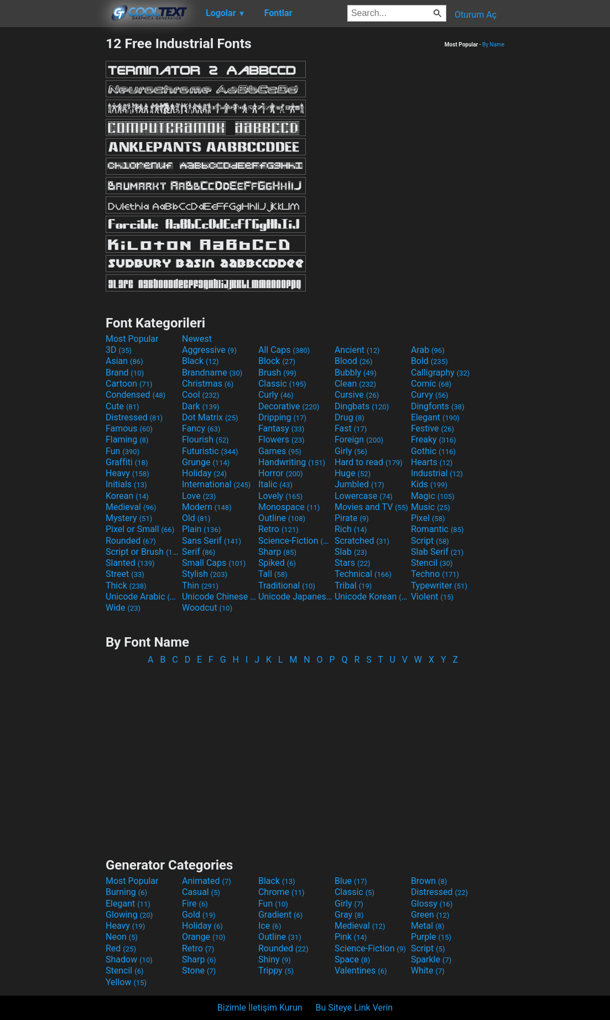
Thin (200, 585)
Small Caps (214, 563)
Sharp (277, 552)
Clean (355, 383)
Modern (207, 507)
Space (352, 959)
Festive (432, 428)
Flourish (205, 439)
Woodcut (207, 607)
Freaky (433, 439)
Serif (198, 552)
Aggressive (209, 350)
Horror (280, 473)
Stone (199, 970)
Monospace (289, 507)
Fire (195, 903)
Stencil (432, 563)
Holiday (204, 473)
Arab (428, 350)
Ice (269, 925)
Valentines (361, 970)
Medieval (131, 507)
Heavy (127, 473)
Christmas (207, 383)
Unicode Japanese (295, 596)
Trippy (276, 970)
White (428, 970)
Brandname (212, 372)
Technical (363, 574)
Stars (353, 563)
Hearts (431, 462)
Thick (126, 585)
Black (200, 361)
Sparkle (431, 959)
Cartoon (129, 383)
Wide (123, 607)
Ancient (357, 350)
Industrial (437, 473)
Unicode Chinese (219, 596)
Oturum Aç (476, 14)
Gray (349, 914)
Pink (351, 936)
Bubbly (356, 372)
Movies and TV (371, 507)
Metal (428, 925)
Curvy (430, 394)
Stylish (204, 574)
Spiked (277, 563)
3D (119, 350)
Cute (122, 406)
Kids (429, 484)
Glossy (432, 903)
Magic (433, 496)
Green (430, 914)
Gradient (280, 914)
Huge (353, 473)
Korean (127, 496)
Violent (432, 596)
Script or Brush (143, 552)
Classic (282, 383)
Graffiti (127, 462)
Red (121, 948)
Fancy (201, 428)
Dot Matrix (210, 417)
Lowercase (364, 496)
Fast (351, 428)
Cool (200, 394)
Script (430, 540)
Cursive (357, 394)
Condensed (135, 394)
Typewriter (439, 585)
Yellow (126, 982)
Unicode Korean (372, 596)
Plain (201, 529)
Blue (351, 881)
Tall (273, 574)
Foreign (359, 439)
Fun (122, 451)
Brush (277, 372)
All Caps (284, 350)
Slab (351, 552)
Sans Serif (211, 540)
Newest (197, 339)
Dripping (282, 417)
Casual (201, 892)
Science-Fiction (295, 540)
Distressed (134, 417)
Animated (206, 881)
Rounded (131, 540)
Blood (354, 361)
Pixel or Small (140, 529)
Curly (276, 394)
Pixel (428, 518)
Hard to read (369, 462)
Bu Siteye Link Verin (354, 1007)
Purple (431, 936)
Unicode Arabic (143, 596)
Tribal (353, 585)
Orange (204, 936)
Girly (351, 451)
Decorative (288, 406)
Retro (278, 529)
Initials (126, 484)
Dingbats (362, 406)
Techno (435, 574)
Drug (349, 417)
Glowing (129, 914)
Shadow (129, 959)
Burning (126, 892)
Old (196, 518)
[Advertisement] (52, 201)
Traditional (286, 585)
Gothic (433, 451)
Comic (431, 383)
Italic (275, 484)
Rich (351, 529)
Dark (201, 406)
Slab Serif (437, 552)
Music (430, 507)
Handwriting (291, 462)
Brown (429, 881)
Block (276, 361)
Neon (122, 936)
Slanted (130, 563)
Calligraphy (440, 372)
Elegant (435, 417)
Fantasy (281, 428)
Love (199, 496)
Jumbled (359, 484)
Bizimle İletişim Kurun (260, 1007)
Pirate (352, 518)
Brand (125, 372)
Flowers (281, 439)
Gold (199, 914)
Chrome (281, 892)
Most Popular (132, 339)
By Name (493, 44)
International (216, 484)
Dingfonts (438, 406)
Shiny (274, 959)
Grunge (206, 462)
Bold (429, 361)
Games (279, 451)
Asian (124, 361)
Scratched (362, 540)
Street (125, 574)
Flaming (127, 439)
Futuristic (210, 451)
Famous (129, 428)
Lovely (280, 496)
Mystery (129, 518)
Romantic (437, 529)
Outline (281, 518)
